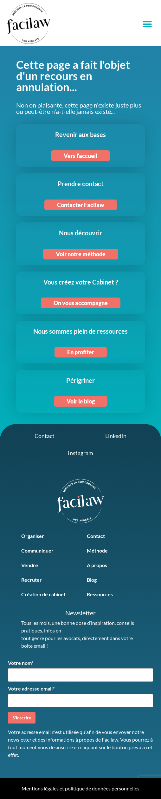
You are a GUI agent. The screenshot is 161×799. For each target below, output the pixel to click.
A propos (97, 565)
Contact (96, 536)
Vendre (29, 565)
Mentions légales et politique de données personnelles (80, 788)
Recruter (31, 580)
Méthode (97, 550)
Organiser (32, 536)
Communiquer (37, 550)
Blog (92, 580)
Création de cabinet (43, 594)
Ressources (100, 594)
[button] (147, 23)
